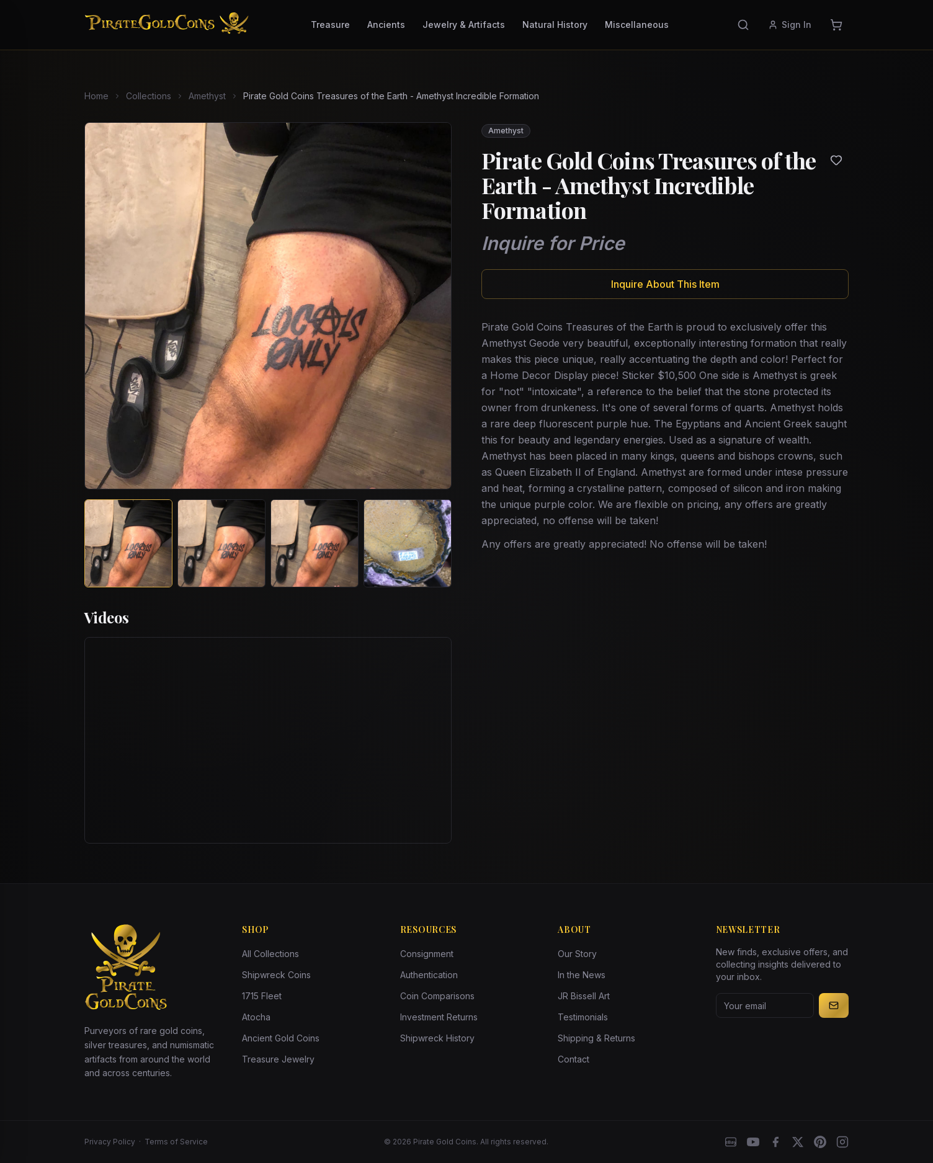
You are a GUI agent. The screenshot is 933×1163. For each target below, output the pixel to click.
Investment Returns (439, 1017)
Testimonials (583, 1017)
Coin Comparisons (437, 996)
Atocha (256, 1017)
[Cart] (836, 24)
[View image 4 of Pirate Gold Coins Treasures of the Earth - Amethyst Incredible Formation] (408, 543)
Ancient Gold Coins (280, 1038)
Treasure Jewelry (278, 1059)
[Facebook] (775, 1142)
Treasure (330, 24)
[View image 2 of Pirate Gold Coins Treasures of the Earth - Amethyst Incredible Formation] (221, 543)
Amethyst (207, 96)
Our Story (577, 953)
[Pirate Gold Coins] (166, 25)
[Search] (743, 24)
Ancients (386, 24)
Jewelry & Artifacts (463, 24)
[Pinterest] (820, 1142)
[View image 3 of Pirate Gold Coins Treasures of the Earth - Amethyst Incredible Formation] (314, 543)
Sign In (789, 24)
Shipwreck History (437, 1038)
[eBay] (731, 1142)
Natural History (554, 24)
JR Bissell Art (584, 996)
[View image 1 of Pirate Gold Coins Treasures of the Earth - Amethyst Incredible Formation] (128, 543)
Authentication (429, 974)
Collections (148, 96)
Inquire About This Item (665, 284)
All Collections (270, 953)
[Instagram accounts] (842, 1142)
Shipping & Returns (596, 1038)
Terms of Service (176, 1141)
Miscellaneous (637, 24)
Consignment (426, 953)
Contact (573, 1059)
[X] (798, 1142)
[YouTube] (753, 1142)
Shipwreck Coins (276, 974)
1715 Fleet (262, 996)
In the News (581, 974)
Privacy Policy (109, 1141)
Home (96, 96)
